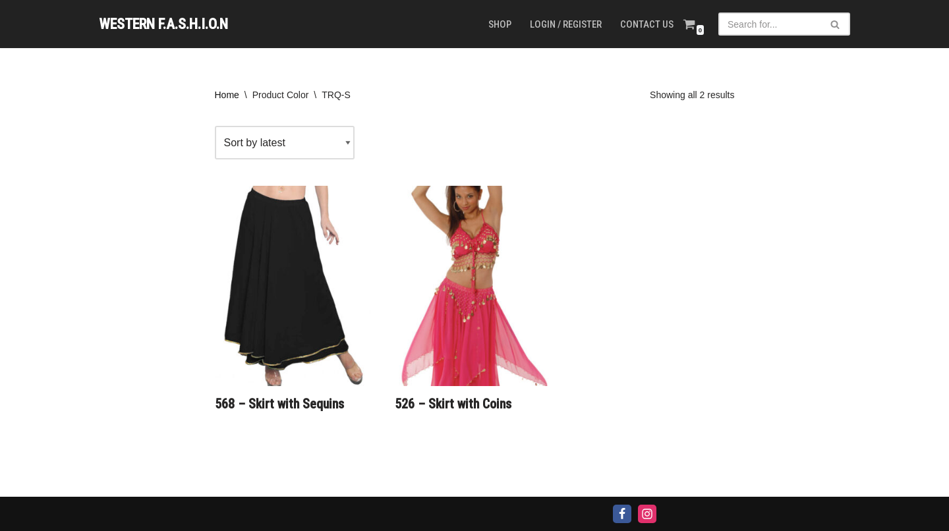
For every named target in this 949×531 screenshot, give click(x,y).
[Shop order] (285, 142)
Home (227, 95)
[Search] (769, 24)
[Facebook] (622, 514)
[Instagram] (647, 514)
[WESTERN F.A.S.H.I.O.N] (163, 24)
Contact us (647, 24)
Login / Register (566, 24)
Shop (499, 24)
